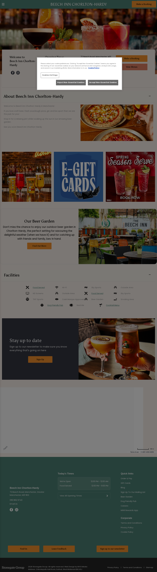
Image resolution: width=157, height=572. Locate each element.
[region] (79, 73)
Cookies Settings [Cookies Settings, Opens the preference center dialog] (50, 75)
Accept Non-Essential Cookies (103, 82)
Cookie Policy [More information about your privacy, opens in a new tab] (93, 68)
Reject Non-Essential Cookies (70, 82)
